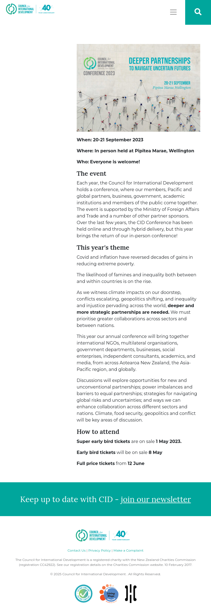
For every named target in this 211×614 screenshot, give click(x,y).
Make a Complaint (128, 550)
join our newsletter (156, 499)
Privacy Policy (99, 550)
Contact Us (77, 550)
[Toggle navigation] (173, 12)
